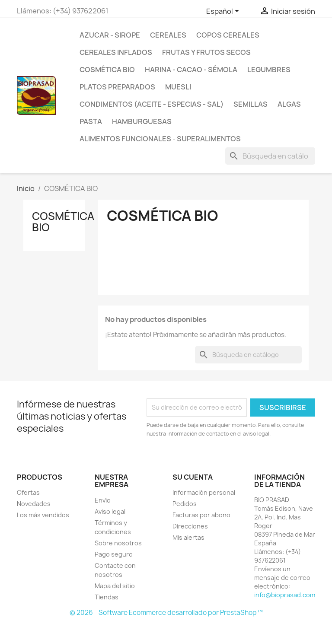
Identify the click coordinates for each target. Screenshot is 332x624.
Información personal (203, 492)
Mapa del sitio (115, 586)
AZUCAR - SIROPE (110, 35)
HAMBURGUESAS (142, 121)
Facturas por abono (201, 515)
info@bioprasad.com (284, 595)
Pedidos (184, 504)
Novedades (34, 504)
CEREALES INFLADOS (116, 52)
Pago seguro (114, 554)
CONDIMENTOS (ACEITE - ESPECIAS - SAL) (151, 104)
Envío (103, 500)
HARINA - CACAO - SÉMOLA (191, 69)
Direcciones (190, 526)
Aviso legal (110, 511)
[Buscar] (270, 156)
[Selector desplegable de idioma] (224, 11)
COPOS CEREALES (227, 35)
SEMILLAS (250, 104)
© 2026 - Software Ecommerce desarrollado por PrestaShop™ (166, 612)
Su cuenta (192, 477)
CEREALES (168, 35)
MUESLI (178, 87)
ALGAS (289, 104)
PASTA (91, 121)
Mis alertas (188, 537)
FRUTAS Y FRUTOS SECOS (206, 52)
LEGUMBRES (268, 69)
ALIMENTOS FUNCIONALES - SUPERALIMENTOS (160, 138)
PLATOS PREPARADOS (117, 87)
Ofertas (28, 492)
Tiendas (106, 597)
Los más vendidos (43, 515)
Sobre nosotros (118, 543)
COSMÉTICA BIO (107, 69)
